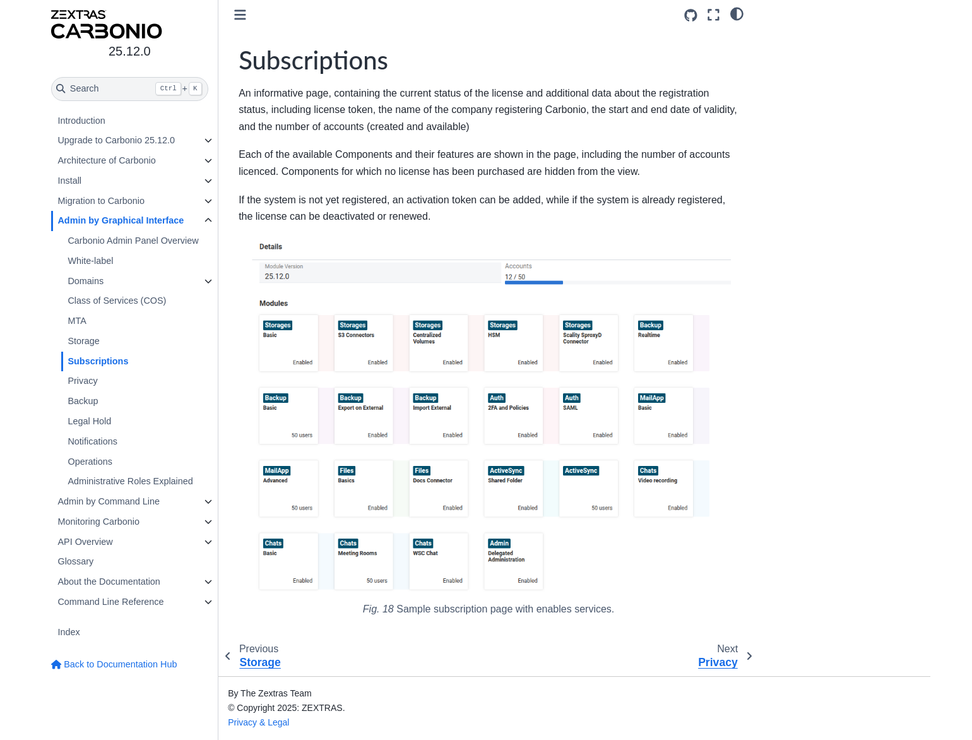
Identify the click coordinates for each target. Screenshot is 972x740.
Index (69, 632)
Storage (84, 341)
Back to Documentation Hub (114, 664)
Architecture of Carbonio (107, 160)
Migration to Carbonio (101, 201)
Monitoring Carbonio (99, 521)
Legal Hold (90, 421)
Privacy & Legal (259, 722)
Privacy (83, 381)
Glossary (76, 561)
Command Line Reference (111, 602)
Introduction (81, 121)
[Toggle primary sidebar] (241, 15)
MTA (77, 321)
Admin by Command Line (109, 501)
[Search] (130, 89)
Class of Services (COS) (117, 300)
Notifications (92, 441)
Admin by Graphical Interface (121, 220)
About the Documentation (109, 581)
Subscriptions (98, 361)
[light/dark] (737, 13)
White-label (91, 261)
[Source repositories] (690, 15)
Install (70, 181)
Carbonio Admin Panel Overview (133, 241)
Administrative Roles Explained (130, 481)
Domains (86, 281)
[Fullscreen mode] (713, 15)
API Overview (85, 542)
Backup (83, 401)
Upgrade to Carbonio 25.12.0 (116, 140)
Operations (90, 462)
